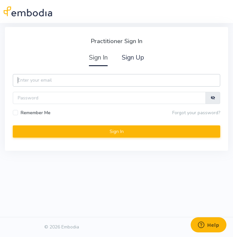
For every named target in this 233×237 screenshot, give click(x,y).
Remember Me (36, 113)
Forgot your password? (196, 113)
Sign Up (133, 57)
